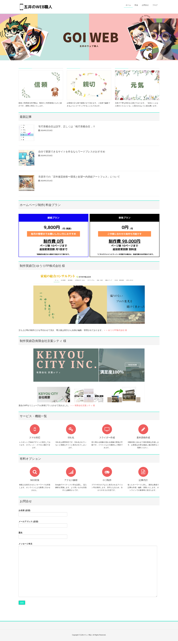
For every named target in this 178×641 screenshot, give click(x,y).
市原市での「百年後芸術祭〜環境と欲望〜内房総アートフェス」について (79, 176)
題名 (43, 535)
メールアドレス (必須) (43, 524)
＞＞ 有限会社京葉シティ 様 (82, 405)
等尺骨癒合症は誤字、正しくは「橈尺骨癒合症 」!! (66, 126)
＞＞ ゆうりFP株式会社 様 (115, 330)
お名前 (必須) (43, 513)
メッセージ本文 (88, 570)
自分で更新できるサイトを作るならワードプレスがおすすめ (71, 151)
